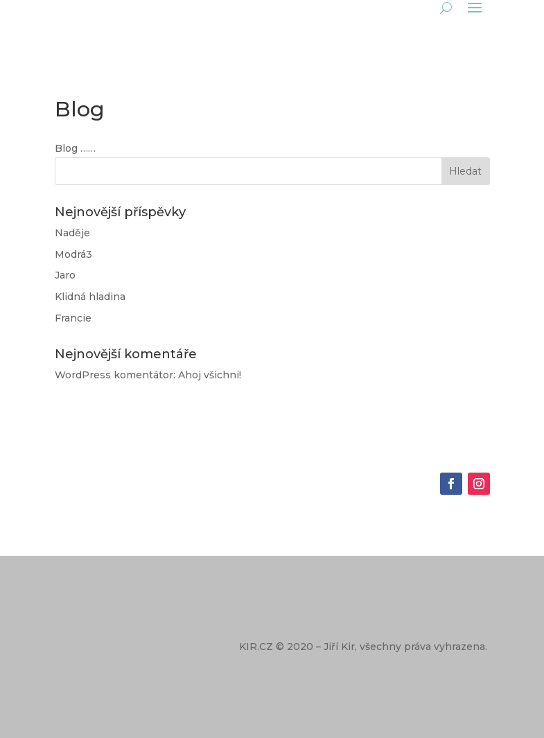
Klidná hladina (90, 296)
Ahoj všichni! (209, 375)
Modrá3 (73, 254)
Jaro (65, 275)
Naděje (72, 233)
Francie (73, 318)
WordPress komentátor (114, 375)
